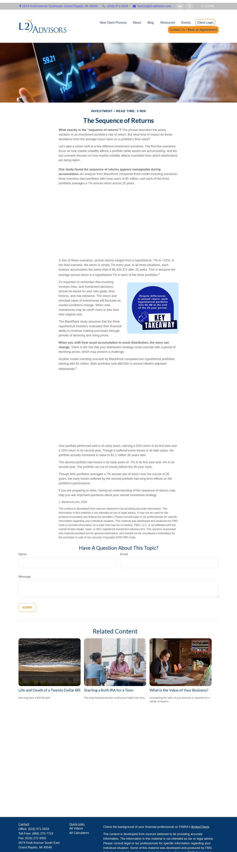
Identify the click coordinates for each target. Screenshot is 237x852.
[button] (113, 20)
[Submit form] (27, 605)
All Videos (76, 825)
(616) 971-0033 (115, 3)
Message (24, 574)
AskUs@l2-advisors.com (151, 3)
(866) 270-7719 (42, 831)
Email (124, 551)
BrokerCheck (200, 824)
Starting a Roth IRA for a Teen (108, 687)
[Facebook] (189, 3)
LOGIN (207, 3)
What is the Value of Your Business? (179, 687)
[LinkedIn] (180, 3)
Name (22, 551)
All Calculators (79, 830)
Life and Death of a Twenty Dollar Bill (49, 687)
